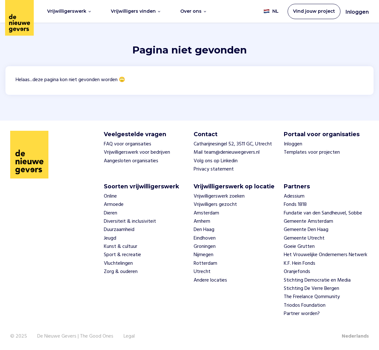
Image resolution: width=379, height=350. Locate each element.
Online (110, 196)
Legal (129, 336)
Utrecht (202, 272)
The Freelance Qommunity (312, 297)
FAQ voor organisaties (127, 144)
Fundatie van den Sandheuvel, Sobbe (323, 213)
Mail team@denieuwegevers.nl (227, 152)
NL (271, 11)
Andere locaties (210, 280)
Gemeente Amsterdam (308, 221)
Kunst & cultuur (120, 246)
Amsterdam (206, 213)
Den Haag (204, 230)
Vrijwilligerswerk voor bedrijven (137, 152)
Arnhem (202, 221)
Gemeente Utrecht (304, 238)
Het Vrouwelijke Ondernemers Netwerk (325, 255)
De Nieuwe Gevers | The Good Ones (75, 336)
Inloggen (357, 12)
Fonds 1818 (295, 204)
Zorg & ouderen (121, 272)
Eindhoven (205, 238)
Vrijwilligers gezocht (215, 204)
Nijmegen (203, 255)
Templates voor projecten (312, 152)
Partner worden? (302, 314)
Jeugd (110, 238)
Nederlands (355, 336)
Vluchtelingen (118, 263)
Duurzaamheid (119, 230)
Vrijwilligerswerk (69, 11)
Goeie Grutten (299, 246)
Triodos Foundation (304, 305)
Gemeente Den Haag (306, 230)
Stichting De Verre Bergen (311, 288)
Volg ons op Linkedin (216, 161)
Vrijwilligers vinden (135, 11)
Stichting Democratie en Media (317, 280)
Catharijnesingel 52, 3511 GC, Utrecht (233, 144)
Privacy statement (214, 169)
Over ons (193, 11)
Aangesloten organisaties (131, 161)
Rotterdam (205, 263)
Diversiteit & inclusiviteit (130, 221)
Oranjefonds (297, 272)
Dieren (110, 213)
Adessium (294, 196)
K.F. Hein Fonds (299, 263)
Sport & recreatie (122, 255)
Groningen (205, 246)
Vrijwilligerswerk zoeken (219, 196)
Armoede (114, 204)
